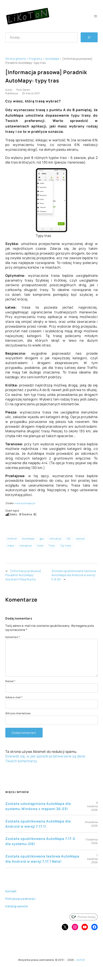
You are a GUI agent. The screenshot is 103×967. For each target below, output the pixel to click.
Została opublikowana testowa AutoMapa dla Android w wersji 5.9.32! (74, 575)
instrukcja (55, 538)
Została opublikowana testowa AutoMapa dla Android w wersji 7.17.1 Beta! (42, 859)
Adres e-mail (13, 697)
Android (12, 538)
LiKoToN (80, 959)
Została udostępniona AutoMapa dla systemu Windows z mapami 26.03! (38, 806)
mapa (10, 545)
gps (42, 538)
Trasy (51, 545)
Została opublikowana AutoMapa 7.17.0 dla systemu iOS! (40, 841)
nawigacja (25, 545)
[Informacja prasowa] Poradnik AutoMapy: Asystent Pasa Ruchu (23, 575)
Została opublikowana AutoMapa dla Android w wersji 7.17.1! (38, 824)
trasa (40, 545)
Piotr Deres (23, 89)
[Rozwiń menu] (95, 16)
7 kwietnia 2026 (91, 841)
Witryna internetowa (18, 713)
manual (80, 538)
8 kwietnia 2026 (91, 823)
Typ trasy (65, 545)
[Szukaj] (89, 37)
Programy (35, 59)
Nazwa (10, 681)
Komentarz (12, 637)
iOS (68, 538)
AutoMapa (52, 59)
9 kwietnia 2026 (92, 806)
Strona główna (15, 59)
